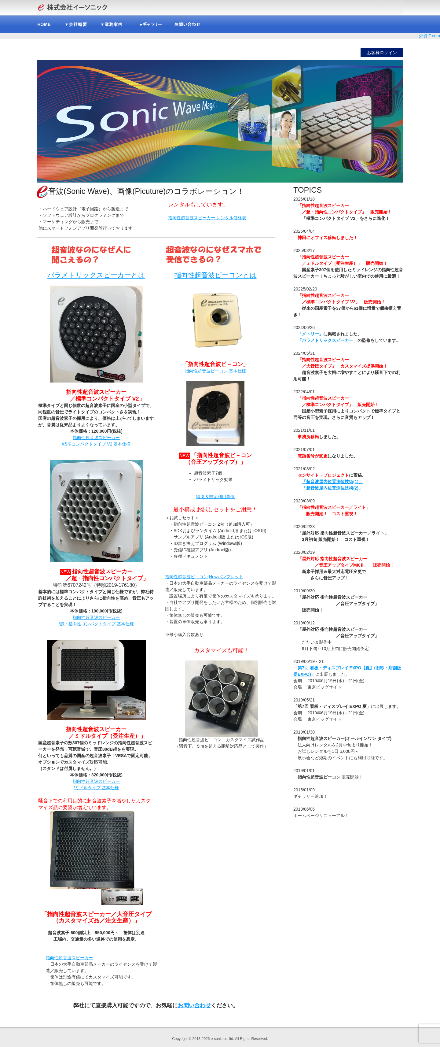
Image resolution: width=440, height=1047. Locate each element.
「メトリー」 (310, 333)
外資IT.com (429, 35)
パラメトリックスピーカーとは (96, 275)
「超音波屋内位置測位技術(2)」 (332, 488)
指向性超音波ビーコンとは (215, 275)
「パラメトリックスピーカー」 (328, 340)
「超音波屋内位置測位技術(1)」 (332, 481)
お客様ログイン (382, 52)
